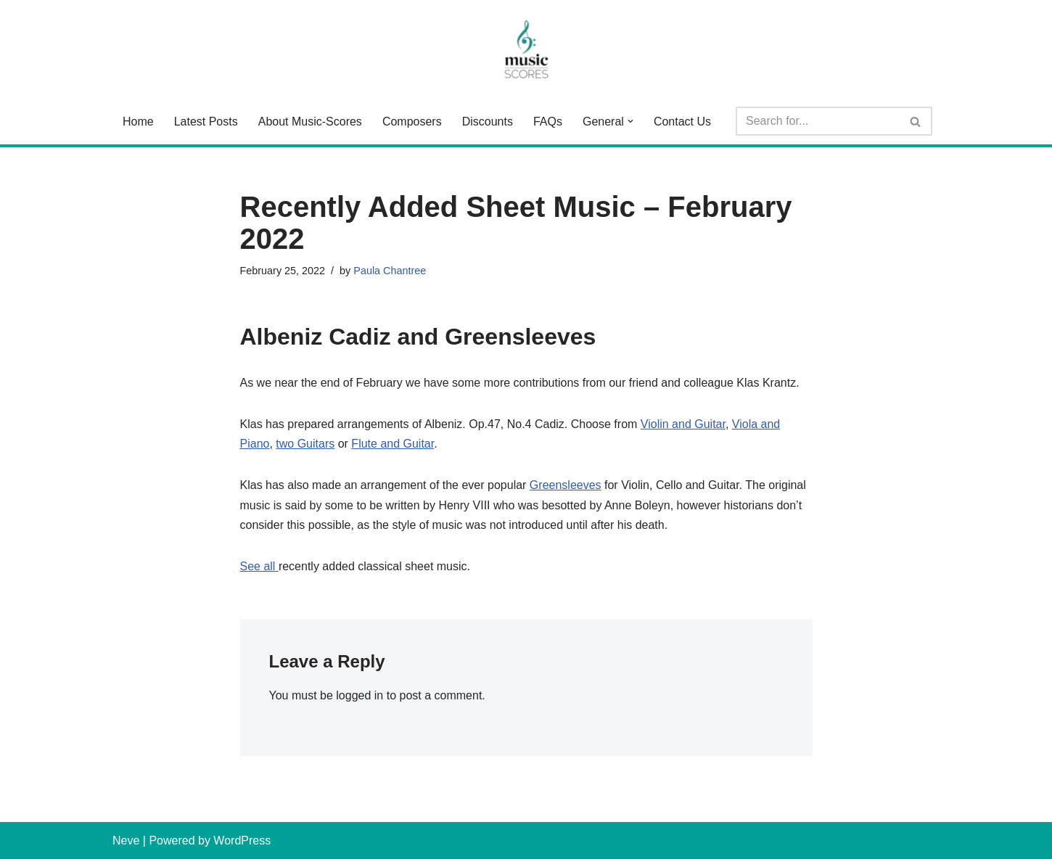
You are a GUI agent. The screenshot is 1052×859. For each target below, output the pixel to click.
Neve (125, 840)
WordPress (242, 840)
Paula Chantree (389, 270)
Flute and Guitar (392, 443)
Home (138, 121)
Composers (412, 121)
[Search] (818, 121)
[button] (630, 121)
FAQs (547, 121)
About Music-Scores (310, 121)
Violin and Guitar (683, 424)
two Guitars (305, 443)
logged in (359, 695)
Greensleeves (565, 485)
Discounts (487, 121)
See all (259, 566)
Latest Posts (206, 121)
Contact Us (682, 121)
